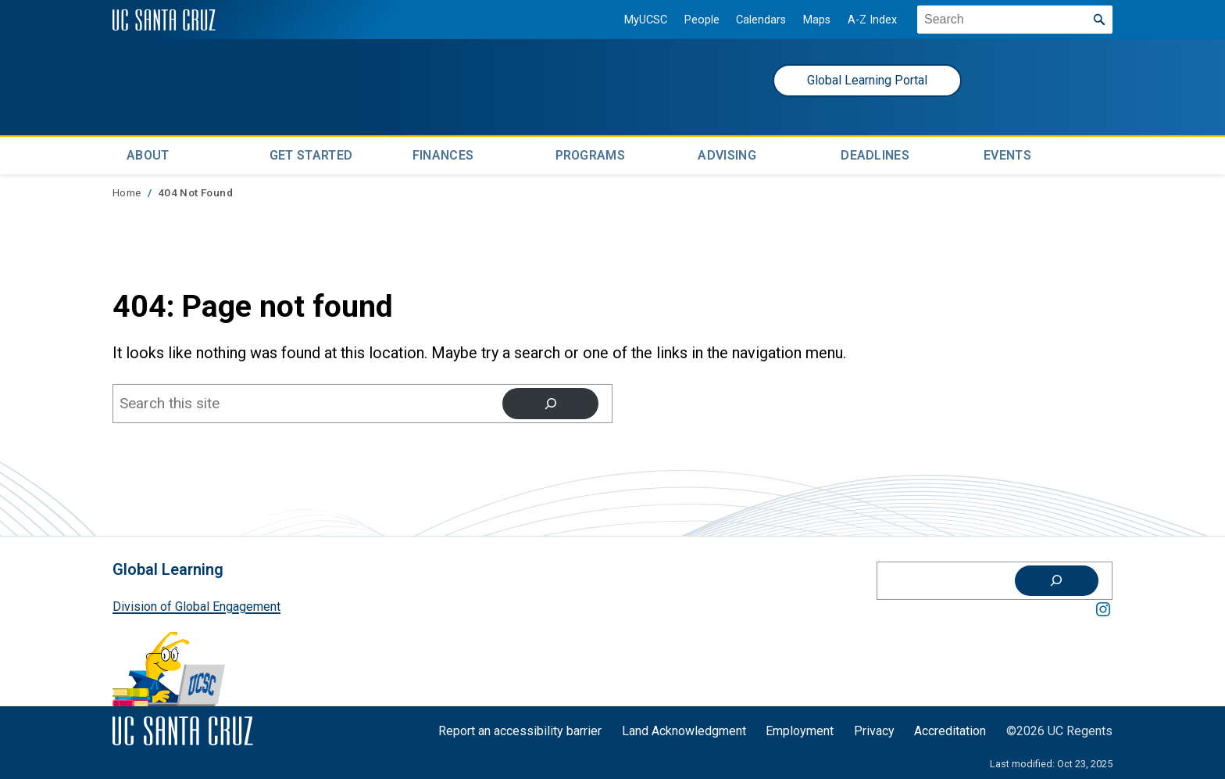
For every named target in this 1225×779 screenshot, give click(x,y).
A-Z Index (866, 20)
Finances (443, 153)
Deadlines (875, 153)
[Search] (550, 401)
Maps (810, 20)
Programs (590, 153)
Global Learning (167, 568)
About (148, 153)
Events (1007, 153)
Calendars (755, 20)
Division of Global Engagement (196, 604)
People (695, 20)
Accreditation (950, 728)
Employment (800, 728)
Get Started (311, 153)
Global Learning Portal (867, 80)
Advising (727, 153)
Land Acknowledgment (684, 728)
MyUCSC (639, 20)
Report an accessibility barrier (520, 728)
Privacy (874, 728)
